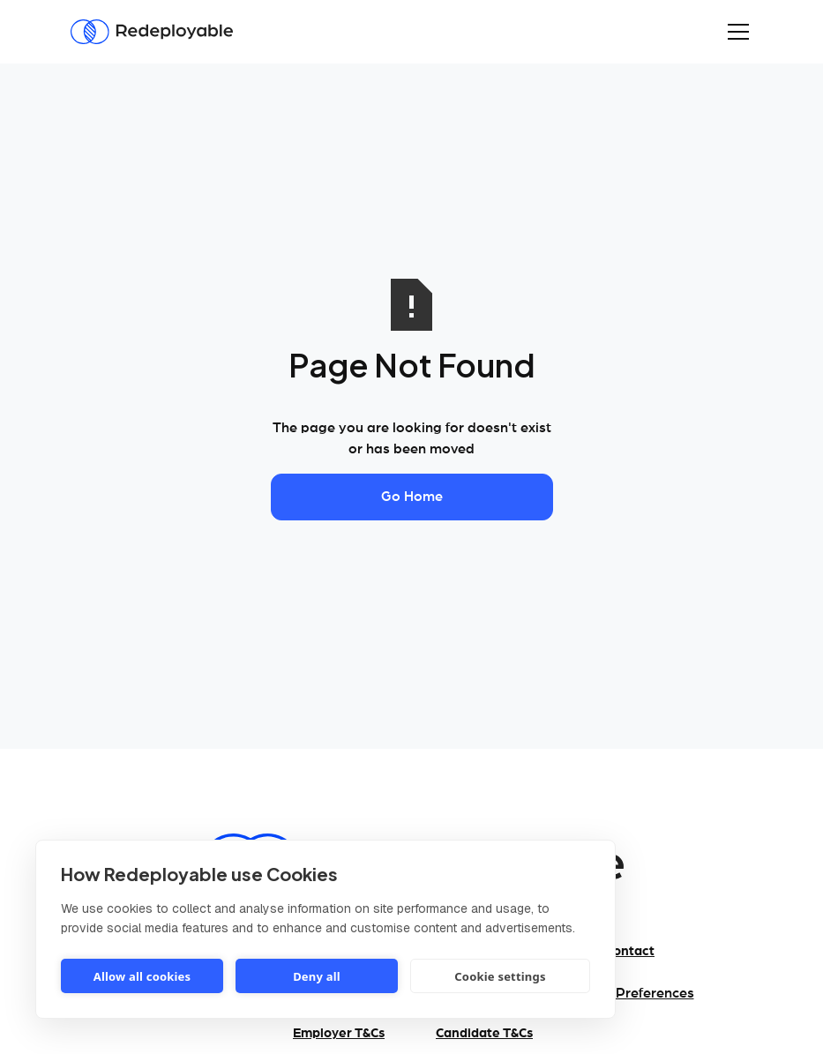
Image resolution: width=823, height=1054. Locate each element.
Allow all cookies (142, 976)
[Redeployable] (152, 32)
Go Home (412, 497)
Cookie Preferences (630, 993)
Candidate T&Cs (484, 1033)
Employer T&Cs (339, 1033)
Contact (630, 951)
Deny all (316, 976)
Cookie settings (499, 976)
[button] (734, 32)
